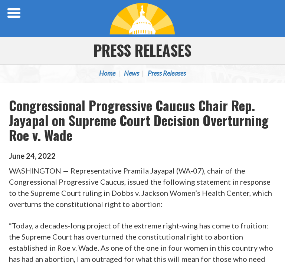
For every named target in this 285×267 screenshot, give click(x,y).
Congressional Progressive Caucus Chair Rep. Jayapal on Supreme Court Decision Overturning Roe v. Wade (139, 120)
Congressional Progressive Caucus (142, 18)
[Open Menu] (15, 13)
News (131, 73)
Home (107, 73)
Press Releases (142, 50)
